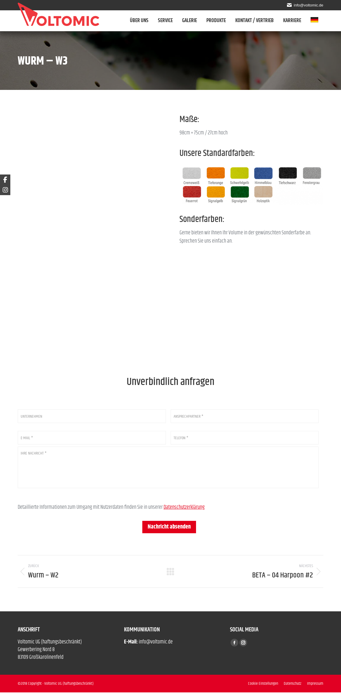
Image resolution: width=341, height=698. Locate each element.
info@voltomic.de (307, 5)
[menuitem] (317, 20)
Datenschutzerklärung (184, 513)
